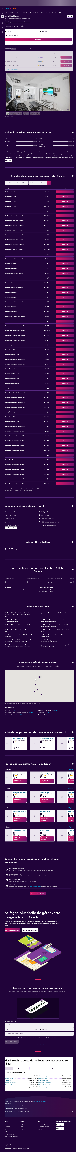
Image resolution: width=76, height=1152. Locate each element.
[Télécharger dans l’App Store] (61, 1132)
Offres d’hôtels (12, 12)
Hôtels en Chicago (45, 1090)
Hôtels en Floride (45, 12)
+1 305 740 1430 (13, 24)
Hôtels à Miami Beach (55, 12)
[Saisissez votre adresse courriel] (42, 1037)
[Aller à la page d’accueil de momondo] (11, 8)
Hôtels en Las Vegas (46, 1079)
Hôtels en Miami (14, 1084)
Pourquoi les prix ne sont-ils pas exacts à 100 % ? (41, 1115)
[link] (25, 785)
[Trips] (3, 27)
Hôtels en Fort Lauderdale (47, 1086)
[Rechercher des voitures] (3, 19)
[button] (2, 8)
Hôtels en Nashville (14, 1088)
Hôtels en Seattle (14, 1090)
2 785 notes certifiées (23, 26)
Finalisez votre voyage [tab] (54, 1071)
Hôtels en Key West (46, 1084)
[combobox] (42, 1029)
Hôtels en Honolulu (14, 1079)
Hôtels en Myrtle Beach (47, 1088)
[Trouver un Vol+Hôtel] (3, 23)
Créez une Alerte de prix (40, 890)
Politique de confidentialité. (47, 1048)
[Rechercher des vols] (3, 13)
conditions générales (32, 1048)
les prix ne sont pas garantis (45, 1105)
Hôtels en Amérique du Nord (23, 12)
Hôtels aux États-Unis (35, 12)
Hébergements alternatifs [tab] (27, 1071)
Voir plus (70, 773)
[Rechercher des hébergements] (3, 16)
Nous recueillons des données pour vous (41, 1112)
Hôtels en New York (15, 1082)
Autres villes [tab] (14, 1071)
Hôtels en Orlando (45, 1082)
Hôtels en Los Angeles (15, 1086)
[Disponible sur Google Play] (61, 1128)
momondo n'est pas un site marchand (41, 1110)
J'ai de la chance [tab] (41, 1071)
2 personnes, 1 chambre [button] (16, 35)
